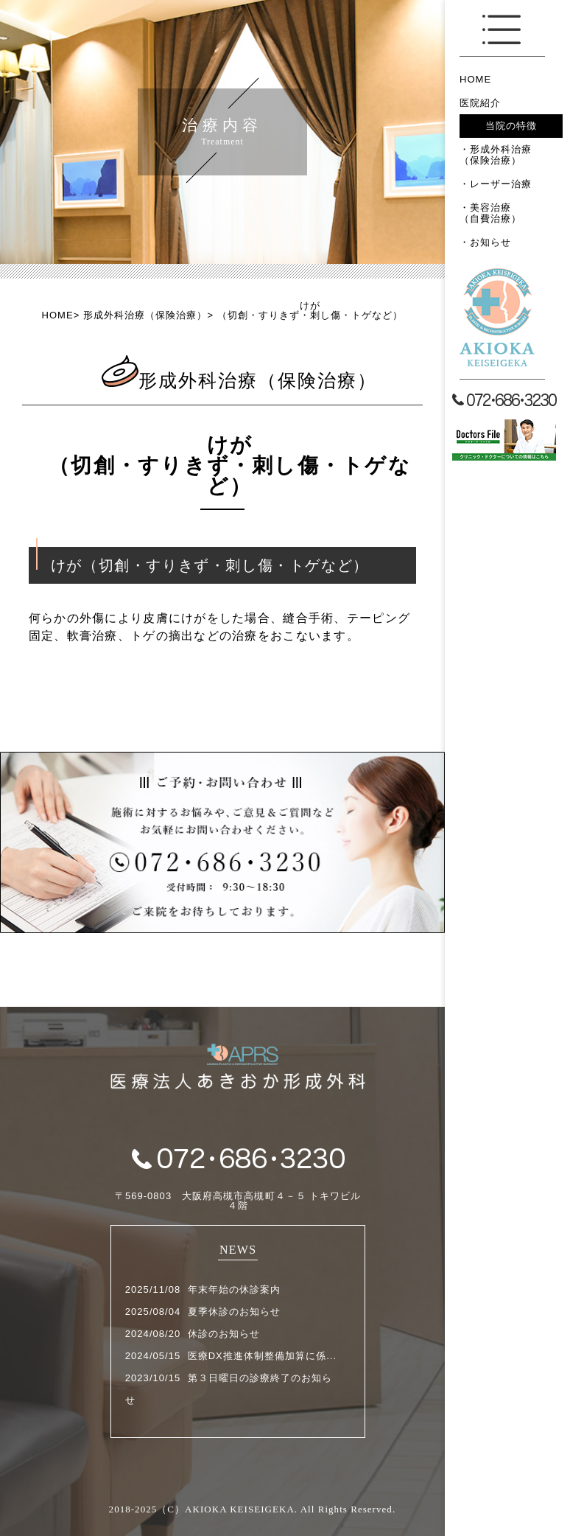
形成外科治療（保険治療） (496, 155)
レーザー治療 (501, 183)
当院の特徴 (511, 125)
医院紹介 (480, 102)
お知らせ (490, 242)
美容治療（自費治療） (490, 213)
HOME (475, 79)
